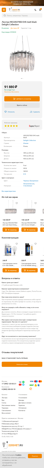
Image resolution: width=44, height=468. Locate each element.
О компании (23, 398)
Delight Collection (29, 140)
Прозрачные (34, 181)
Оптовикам (22, 408)
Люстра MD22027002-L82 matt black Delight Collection (10, 224)
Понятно (35, 456)
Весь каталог (6, 413)
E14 (24, 174)
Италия (25, 143)
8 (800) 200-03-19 (8, 389)
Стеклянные (27, 186)
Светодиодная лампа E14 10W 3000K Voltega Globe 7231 (10, 264)
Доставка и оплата (25, 403)
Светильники (6, 410)
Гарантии (22, 405)
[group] (22, 58)
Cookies (18, 455)
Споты (4, 403)
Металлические (28, 184)
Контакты (22, 410)
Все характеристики (9, 191)
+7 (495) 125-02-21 (9, 383)
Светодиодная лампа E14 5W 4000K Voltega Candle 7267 (29, 264)
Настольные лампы (8, 405)
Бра (3, 400)
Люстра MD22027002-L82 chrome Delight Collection (29, 224)
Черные (26, 181)
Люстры (4, 398)
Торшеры (5, 408)
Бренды (21, 400)
